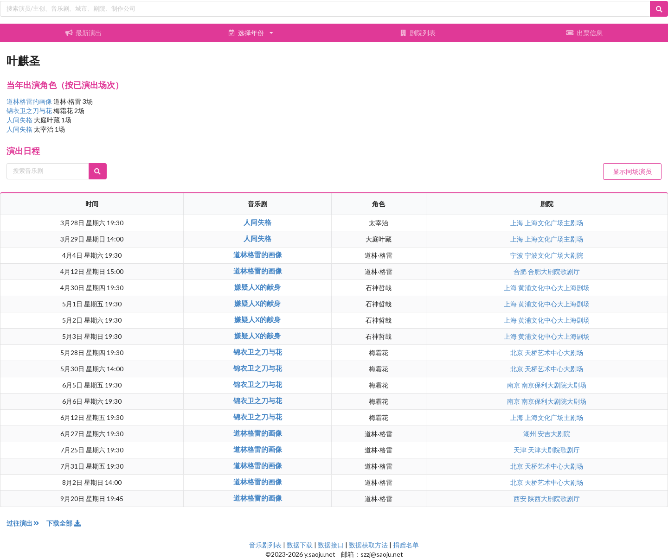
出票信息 (584, 33)
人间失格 (20, 120)
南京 (514, 385)
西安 (521, 498)
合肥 (521, 271)
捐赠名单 (406, 545)
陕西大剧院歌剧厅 (554, 498)
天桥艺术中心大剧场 (554, 352)
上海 (517, 223)
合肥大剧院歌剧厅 (554, 271)
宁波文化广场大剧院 (554, 255)
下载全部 (64, 523)
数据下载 (300, 545)
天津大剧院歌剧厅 (554, 450)
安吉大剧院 (554, 434)
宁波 (517, 255)
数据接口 (331, 545)
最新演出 (83, 33)
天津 (521, 450)
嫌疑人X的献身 (257, 287)
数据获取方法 (368, 545)
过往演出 (26, 523)
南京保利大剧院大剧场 (553, 385)
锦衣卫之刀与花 (29, 110)
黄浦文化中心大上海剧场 (554, 288)
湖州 (530, 434)
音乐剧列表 (265, 545)
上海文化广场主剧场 (554, 223)
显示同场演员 (632, 171)
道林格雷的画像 (29, 101)
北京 (517, 352)
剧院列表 (417, 33)
